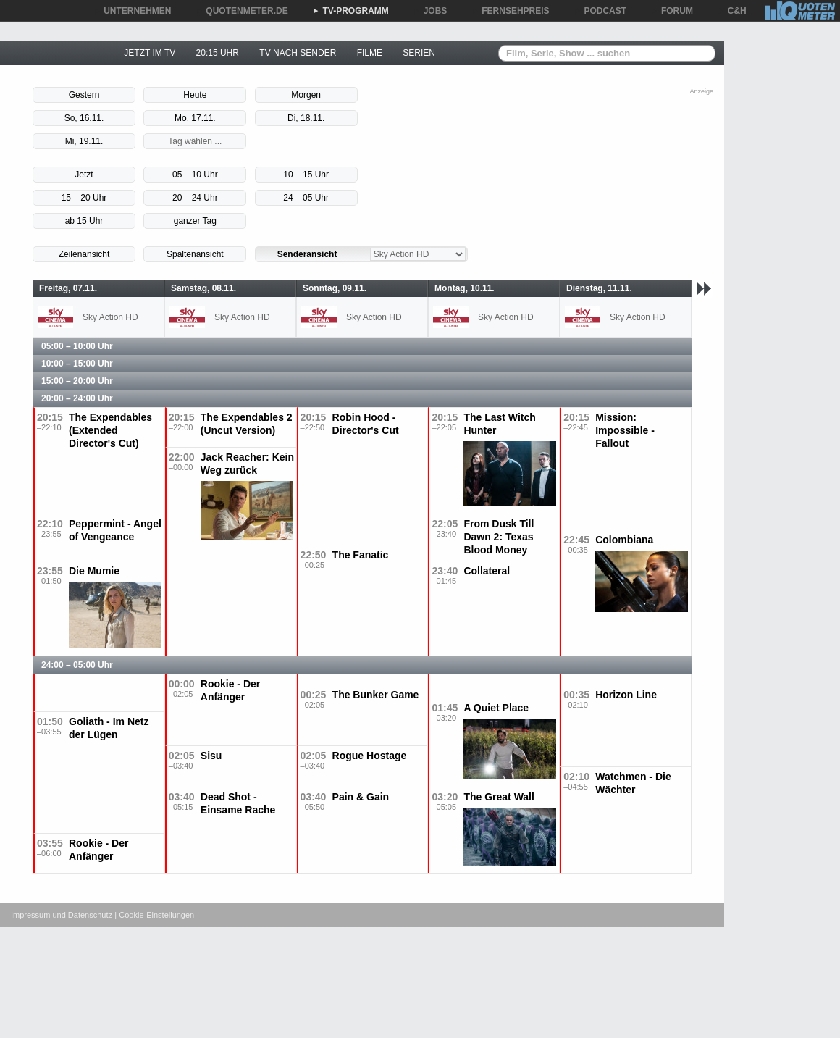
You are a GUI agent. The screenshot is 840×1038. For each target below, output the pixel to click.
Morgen (306, 95)
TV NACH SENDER (297, 53)
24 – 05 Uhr (306, 198)
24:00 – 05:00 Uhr (77, 665)
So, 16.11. (84, 118)
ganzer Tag (195, 221)
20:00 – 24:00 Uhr (77, 398)
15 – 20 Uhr (84, 198)
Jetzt (84, 174)
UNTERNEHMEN (132, 11)
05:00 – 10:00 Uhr (77, 346)
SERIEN (419, 53)
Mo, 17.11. (195, 118)
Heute (194, 95)
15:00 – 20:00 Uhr (77, 381)
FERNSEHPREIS (510, 11)
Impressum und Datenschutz (61, 915)
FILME (369, 53)
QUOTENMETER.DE (241, 11)
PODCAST (600, 11)
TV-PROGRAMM (351, 11)
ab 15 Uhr (84, 221)
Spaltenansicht (195, 254)
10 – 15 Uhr (306, 174)
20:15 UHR (217, 53)
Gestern (84, 95)
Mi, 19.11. (84, 141)
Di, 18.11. (305, 118)
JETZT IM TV (149, 53)
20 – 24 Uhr (195, 198)
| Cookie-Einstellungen (154, 915)
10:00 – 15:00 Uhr (77, 364)
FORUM (672, 11)
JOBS (430, 11)
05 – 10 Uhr (195, 174)
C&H (732, 11)
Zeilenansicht (84, 254)
